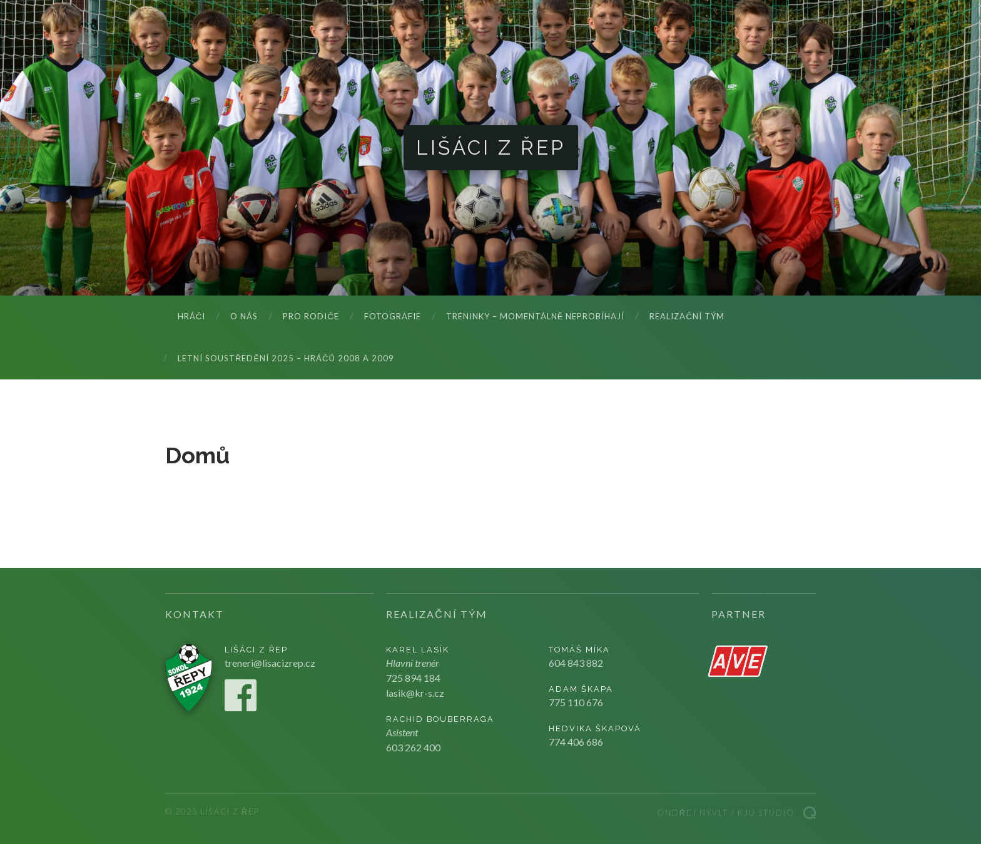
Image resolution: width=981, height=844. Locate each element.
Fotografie (392, 316)
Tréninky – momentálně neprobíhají (535, 316)
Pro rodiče (310, 316)
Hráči (191, 316)
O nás (244, 316)
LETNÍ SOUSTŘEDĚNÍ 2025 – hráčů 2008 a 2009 (286, 358)
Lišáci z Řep (491, 147)
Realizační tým (686, 316)
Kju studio (766, 813)
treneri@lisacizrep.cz (270, 663)
